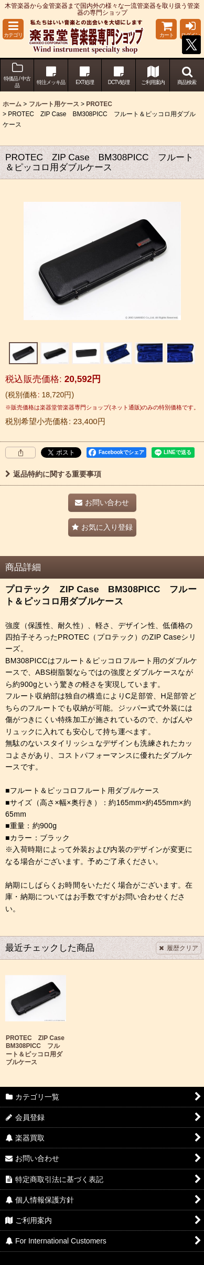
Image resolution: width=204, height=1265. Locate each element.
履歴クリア (178, 948)
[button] (13, 29)
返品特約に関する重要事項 (53, 474)
